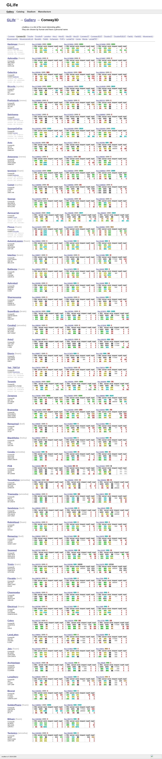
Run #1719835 (36, 44)
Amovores (12, 157)
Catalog (20, 12)
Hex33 (76, 36)
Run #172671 (102, 311)
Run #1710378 (36, 227)
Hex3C (61, 36)
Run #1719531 (68, 44)
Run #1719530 (100, 44)
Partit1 (130, 36)
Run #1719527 (36, 114)
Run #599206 (36, 339)
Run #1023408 (68, 128)
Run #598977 (36, 255)
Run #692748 (36, 311)
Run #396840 (100, 395)
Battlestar (16, 77)
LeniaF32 (70, 39)
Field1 (45, 39)
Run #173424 (68, 438)
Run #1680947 (100, 114)
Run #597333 (100, 199)
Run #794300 (36, 395)
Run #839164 (100, 72)
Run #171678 (68, 353)
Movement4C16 (26, 39)
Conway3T (84, 36)
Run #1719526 (36, 86)
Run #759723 (36, 367)
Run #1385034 (100, 185)
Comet (10, 185)
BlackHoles (16, 372)
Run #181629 (68, 283)
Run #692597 (102, 213)
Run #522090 (69, 325)
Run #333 (99, 353)
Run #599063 (36, 241)
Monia (84, 39)
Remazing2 (13, 424)
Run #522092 (36, 283)
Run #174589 (68, 241)
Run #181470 (102, 339)
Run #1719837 (100, 58)
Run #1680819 (100, 170)
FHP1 (62, 39)
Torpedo (11, 381)
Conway (11, 36)
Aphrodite (16, 48)
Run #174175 (68, 269)
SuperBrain (13, 311)
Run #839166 (36, 72)
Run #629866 (100, 227)
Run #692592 (36, 381)
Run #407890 (100, 142)
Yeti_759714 (13, 367)
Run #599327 (36, 438)
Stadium (31, 12)
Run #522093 (68, 255)
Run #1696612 (36, 156)
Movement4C (12, 39)
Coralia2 (11, 325)
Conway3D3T (96, 36)
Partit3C (138, 36)
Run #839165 (68, 72)
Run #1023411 (36, 128)
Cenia (78, 39)
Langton (47, 36)
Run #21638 (100, 283)
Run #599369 (100, 156)
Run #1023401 (68, 199)
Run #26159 (100, 269)
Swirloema (12, 114)
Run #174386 (100, 255)
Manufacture (44, 12)
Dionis (10, 353)
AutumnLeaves (15, 241)
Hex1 (55, 36)
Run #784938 (68, 100)
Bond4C (38, 39)
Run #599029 (36, 297)
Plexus (10, 227)
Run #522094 (68, 297)
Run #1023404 (100, 128)
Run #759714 (100, 367)
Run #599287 (36, 424)
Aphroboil (12, 283)
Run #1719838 (68, 58)
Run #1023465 (68, 409)
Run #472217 (68, 142)
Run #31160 (100, 241)
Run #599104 (36, 325)
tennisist (11, 171)
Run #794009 (68, 395)
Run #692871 (68, 156)
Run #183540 (100, 409)
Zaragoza (12, 396)
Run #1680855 (68, 185)
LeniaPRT (93, 39)
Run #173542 (100, 424)
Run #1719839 (36, 58)
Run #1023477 (68, 227)
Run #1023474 (36, 199)
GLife (12, 4)
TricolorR (38, 36)
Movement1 (148, 36)
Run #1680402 (68, 86)
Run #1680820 (68, 170)
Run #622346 (36, 142)
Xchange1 (54, 39)
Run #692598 (69, 213)
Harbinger (12, 44)
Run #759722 (68, 367)
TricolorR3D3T (120, 36)
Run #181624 (100, 297)
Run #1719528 (36, 170)
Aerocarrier (13, 213)
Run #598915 (36, 269)
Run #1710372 (68, 114)
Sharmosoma (14, 297)
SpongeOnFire (14, 128)
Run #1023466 (36, 409)
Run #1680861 (36, 100)
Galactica (12, 72)
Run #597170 (100, 100)
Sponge (15, 133)
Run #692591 (69, 381)
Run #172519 (102, 325)
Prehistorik (13, 100)
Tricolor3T (108, 36)
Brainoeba (12, 410)
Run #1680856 (36, 185)
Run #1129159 (100, 86)
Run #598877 (36, 353)
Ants (9, 142)
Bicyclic (11, 86)
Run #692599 (36, 213)
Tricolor (30, 36)
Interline (11, 255)
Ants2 (10, 339)
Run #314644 (68, 424)
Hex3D (69, 36)
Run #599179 (69, 339)
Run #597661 (69, 311)
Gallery (10, 12)
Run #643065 (102, 381)
